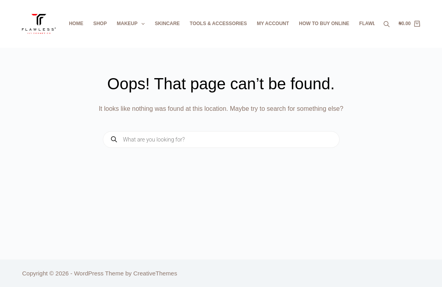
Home (76, 23)
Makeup (132, 24)
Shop (100, 23)
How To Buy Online (324, 23)
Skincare (167, 23)
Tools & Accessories (218, 23)
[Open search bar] (387, 24)
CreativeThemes (155, 273)
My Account (273, 23)
